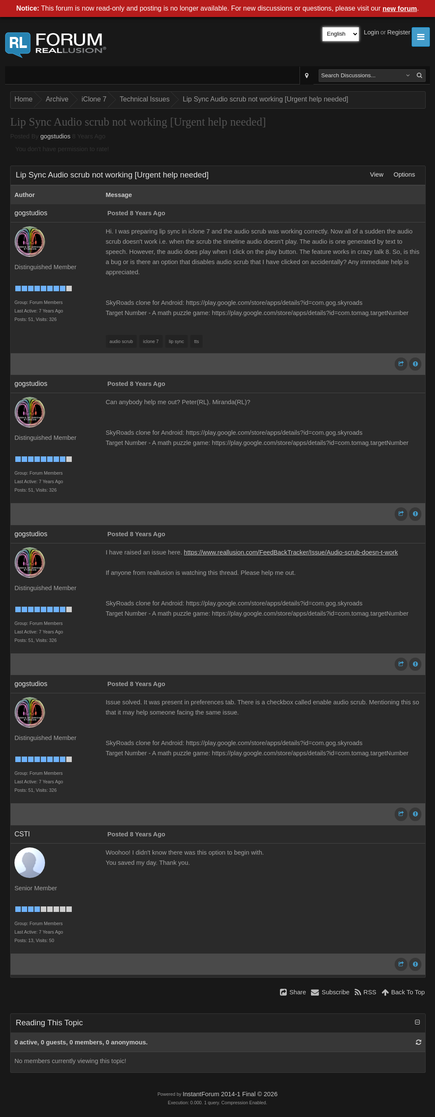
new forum (400, 8)
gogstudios (55, 136)
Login (371, 32)
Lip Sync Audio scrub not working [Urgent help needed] (265, 99)
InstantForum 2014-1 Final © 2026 (230, 1094)
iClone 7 (94, 99)
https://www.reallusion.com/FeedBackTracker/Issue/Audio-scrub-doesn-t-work (291, 552)
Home (23, 99)
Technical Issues (144, 99)
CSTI (22, 834)
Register (398, 32)
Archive (57, 99)
